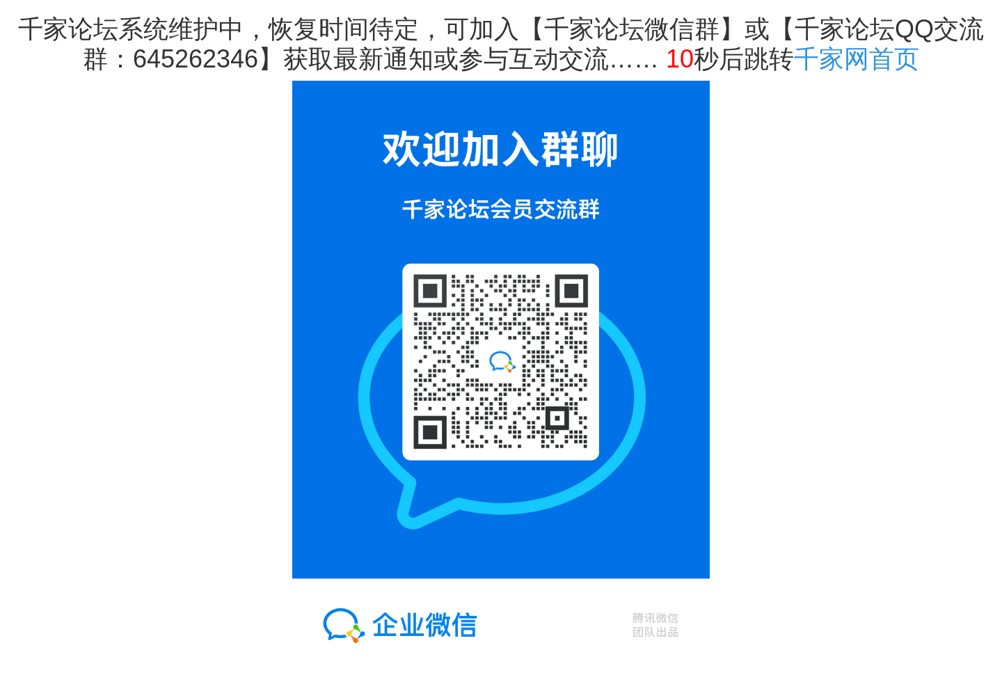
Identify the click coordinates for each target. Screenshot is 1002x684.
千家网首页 (856, 59)
